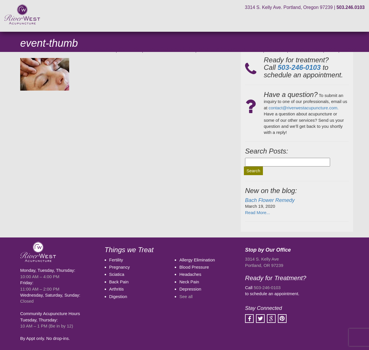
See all (186, 296)
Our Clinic (129, 49)
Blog (331, 49)
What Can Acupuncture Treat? (230, 49)
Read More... (257, 212)
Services (275, 49)
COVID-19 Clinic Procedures (83, 49)
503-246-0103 (267, 287)
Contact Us (353, 49)
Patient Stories (306, 49)
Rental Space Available (169, 49)
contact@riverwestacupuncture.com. (304, 107)
